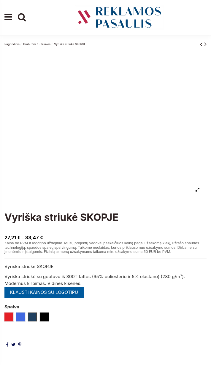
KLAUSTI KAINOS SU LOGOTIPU (44, 292)
